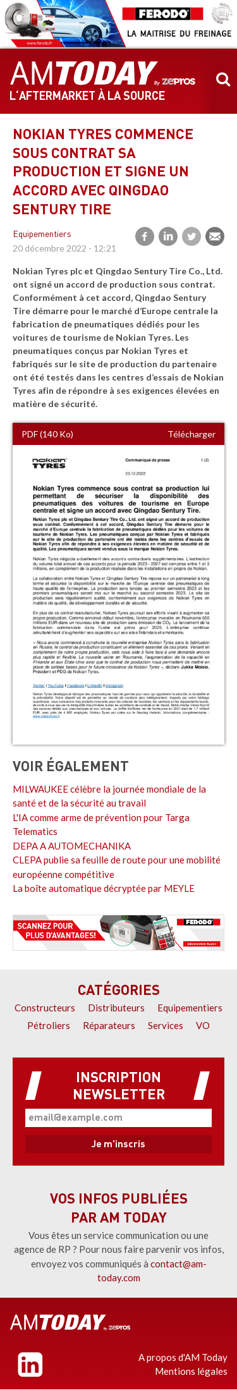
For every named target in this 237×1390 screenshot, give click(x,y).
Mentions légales (191, 1371)
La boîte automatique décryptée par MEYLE (104, 888)
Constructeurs (45, 1007)
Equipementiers (42, 235)
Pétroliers (48, 1025)
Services (165, 1025)
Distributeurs (116, 1007)
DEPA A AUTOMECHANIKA (72, 845)
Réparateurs (109, 1025)
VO (203, 1025)
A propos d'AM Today (183, 1357)
